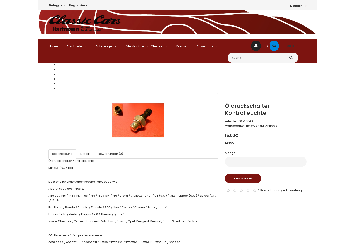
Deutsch (296, 6)
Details (85, 154)
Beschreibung (62, 154)
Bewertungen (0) (110, 154)
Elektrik (63, 84)
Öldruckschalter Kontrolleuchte (80, 88)
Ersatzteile (65, 69)
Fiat (60, 74)
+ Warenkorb (243, 178)
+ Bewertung (292, 190)
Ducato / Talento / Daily (75, 79)
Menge (230, 153)
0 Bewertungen (269, 190)
